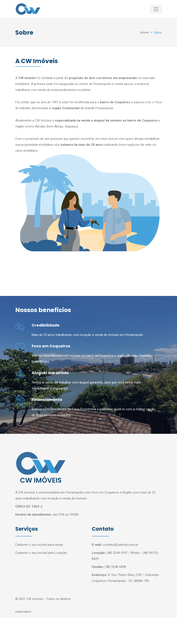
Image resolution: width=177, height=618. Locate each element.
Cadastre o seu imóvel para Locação (41, 553)
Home (144, 32)
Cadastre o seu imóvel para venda (39, 545)
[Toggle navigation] (156, 9)
